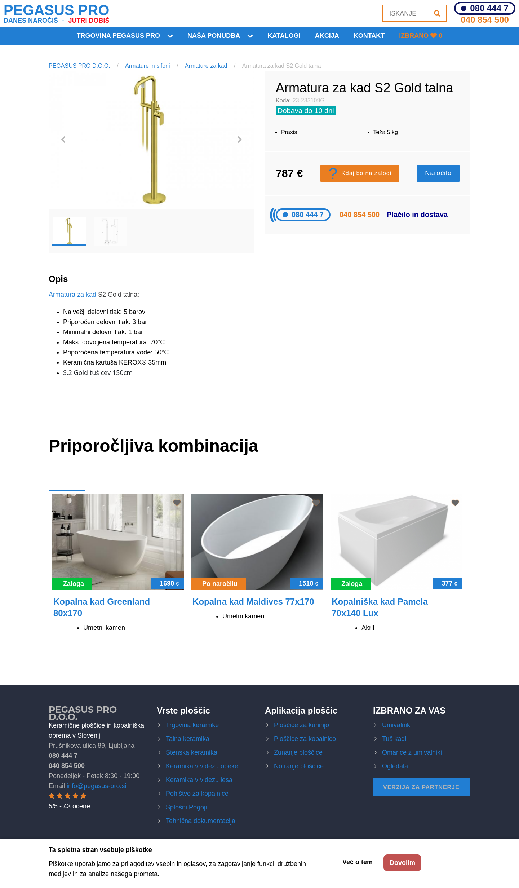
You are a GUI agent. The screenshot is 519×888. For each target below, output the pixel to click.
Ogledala (395, 766)
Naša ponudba (213, 35)
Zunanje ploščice (298, 752)
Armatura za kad (72, 294)
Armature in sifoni (147, 66)
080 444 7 (489, 8)
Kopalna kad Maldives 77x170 (253, 601)
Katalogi (283, 35)
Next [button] (239, 139)
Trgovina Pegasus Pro (118, 35)
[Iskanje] (437, 13)
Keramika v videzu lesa (199, 779)
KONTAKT (369, 35)
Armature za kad (206, 66)
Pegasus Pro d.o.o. (83, 713)
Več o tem (357, 862)
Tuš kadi (394, 738)
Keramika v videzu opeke (202, 766)
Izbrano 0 (420, 35)
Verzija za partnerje (421, 787)
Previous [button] (63, 139)
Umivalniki (397, 725)
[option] (151, 140)
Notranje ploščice (299, 766)
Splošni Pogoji (186, 807)
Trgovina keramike (192, 725)
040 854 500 (485, 20)
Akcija (327, 35)
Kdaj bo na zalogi (359, 173)
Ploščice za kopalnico (305, 738)
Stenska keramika (191, 752)
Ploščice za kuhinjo (301, 725)
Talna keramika (187, 738)
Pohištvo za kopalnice (197, 793)
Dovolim (402, 862)
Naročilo (438, 173)
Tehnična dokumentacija (200, 821)
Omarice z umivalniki (412, 752)
